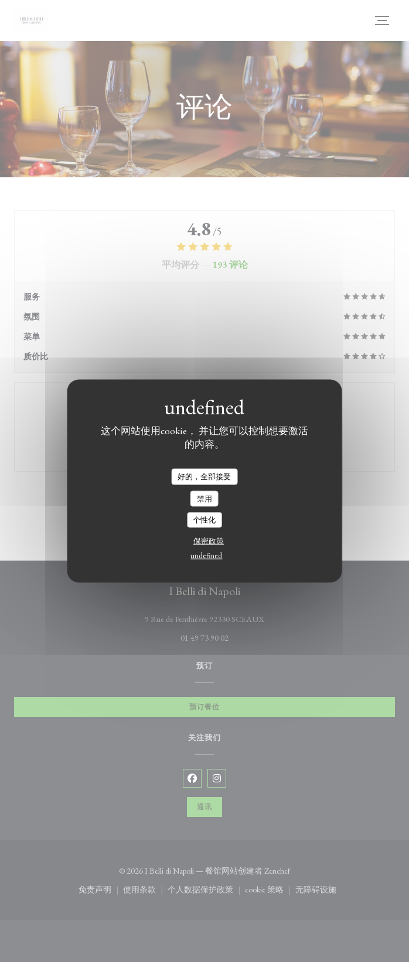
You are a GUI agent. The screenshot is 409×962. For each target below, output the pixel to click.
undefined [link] (206, 555)
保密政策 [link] (208, 540)
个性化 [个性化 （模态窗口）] (204, 520)
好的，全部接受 (204, 477)
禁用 (204, 498)
